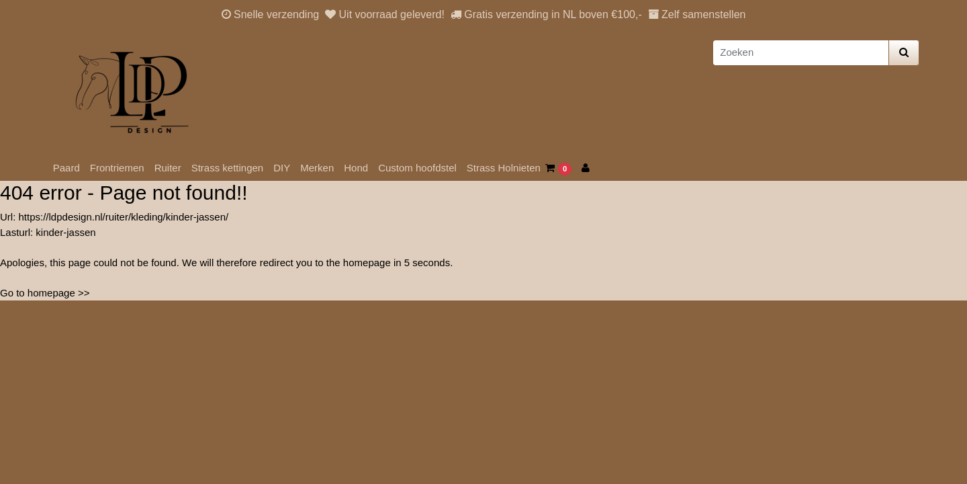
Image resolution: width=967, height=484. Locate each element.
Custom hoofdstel (417, 167)
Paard (66, 167)
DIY (281, 167)
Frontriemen (117, 167)
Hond (356, 167)
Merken (317, 167)
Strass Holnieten (504, 167)
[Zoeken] (800, 53)
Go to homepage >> (44, 292)
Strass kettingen (227, 167)
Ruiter (167, 167)
